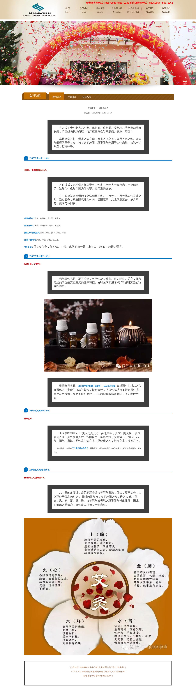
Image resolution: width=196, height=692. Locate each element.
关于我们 (112, 667)
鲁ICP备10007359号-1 (104, 676)
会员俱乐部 (103, 667)
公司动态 (74, 667)
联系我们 (121, 667)
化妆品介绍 (92, 667)
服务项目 (83, 667)
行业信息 (71, 97)
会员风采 (86, 97)
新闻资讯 (57, 97)
